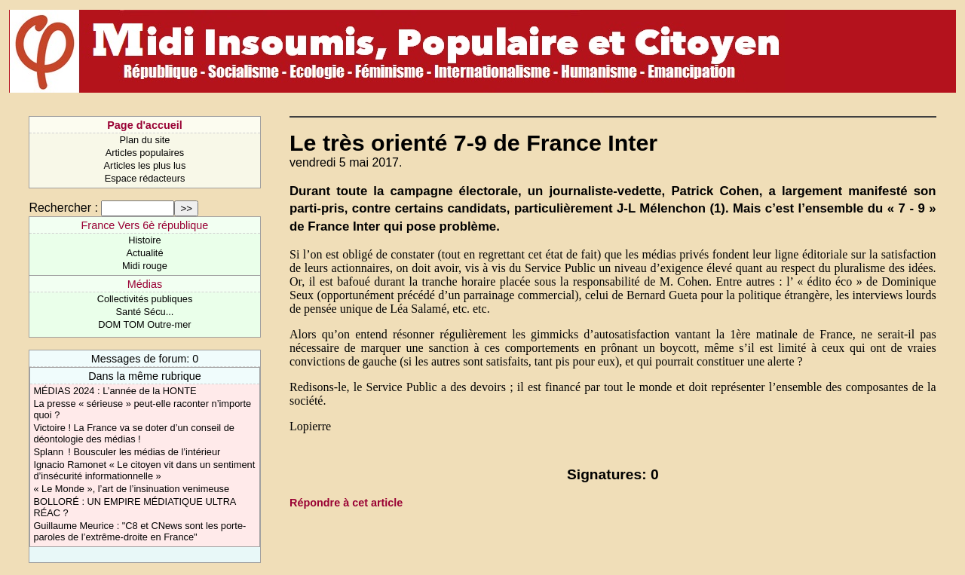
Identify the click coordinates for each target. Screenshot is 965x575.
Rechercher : (63, 207)
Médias (144, 284)
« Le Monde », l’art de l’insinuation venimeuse (131, 488)
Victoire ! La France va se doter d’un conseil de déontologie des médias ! (133, 433)
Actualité (144, 252)
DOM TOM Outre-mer (144, 324)
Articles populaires (145, 152)
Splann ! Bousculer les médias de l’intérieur (126, 451)
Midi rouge (144, 265)
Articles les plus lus (145, 165)
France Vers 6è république (145, 225)
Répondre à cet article (346, 503)
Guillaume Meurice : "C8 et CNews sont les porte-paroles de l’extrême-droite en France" (139, 531)
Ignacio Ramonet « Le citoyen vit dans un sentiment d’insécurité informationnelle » (144, 470)
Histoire (144, 240)
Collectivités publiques (145, 298)
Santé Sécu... (145, 311)
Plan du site (145, 139)
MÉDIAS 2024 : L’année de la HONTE (114, 390)
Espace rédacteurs (145, 178)
